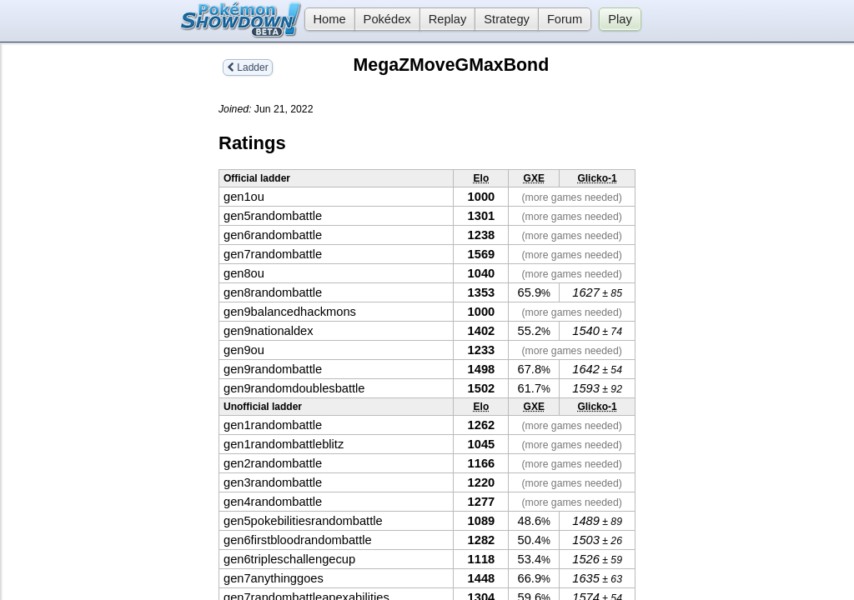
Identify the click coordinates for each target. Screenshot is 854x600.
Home (325, 19)
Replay (448, 19)
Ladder (248, 67)
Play (620, 19)
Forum (564, 19)
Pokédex (387, 19)
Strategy (507, 19)
